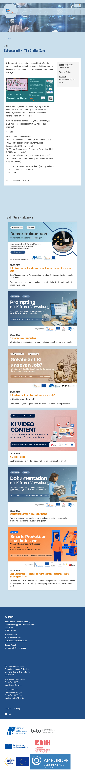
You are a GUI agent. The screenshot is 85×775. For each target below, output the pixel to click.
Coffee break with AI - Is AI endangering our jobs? (32, 395)
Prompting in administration (23, 338)
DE (75, 5)
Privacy (17, 708)
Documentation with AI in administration (28, 513)
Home (9, 38)
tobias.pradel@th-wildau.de (15, 648)
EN (79, 5)
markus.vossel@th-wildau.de (16, 641)
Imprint (8, 708)
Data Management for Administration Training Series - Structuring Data (40, 269)
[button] (30, 90)
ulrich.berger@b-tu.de (13, 685)
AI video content (17, 456)
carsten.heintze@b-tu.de (14, 698)
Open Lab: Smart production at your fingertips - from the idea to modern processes (39, 575)
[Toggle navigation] (77, 12)
